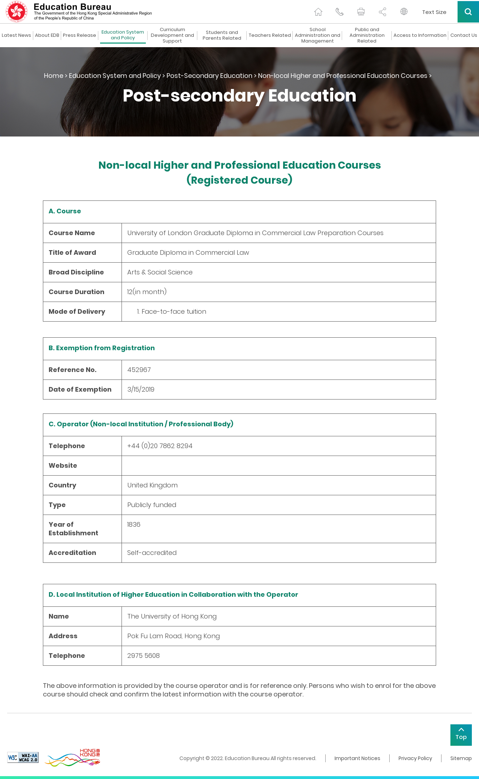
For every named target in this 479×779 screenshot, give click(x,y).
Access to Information (420, 35)
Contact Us (463, 35)
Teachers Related (270, 35)
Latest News (16, 35)
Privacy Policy (415, 758)
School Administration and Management (317, 35)
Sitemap (461, 758)
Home (53, 75)
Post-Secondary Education (209, 75)
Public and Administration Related (367, 35)
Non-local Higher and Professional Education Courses (343, 75)
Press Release (79, 35)
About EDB (47, 35)
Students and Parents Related (222, 35)
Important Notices (357, 758)
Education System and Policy (123, 35)
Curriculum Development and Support (172, 35)
